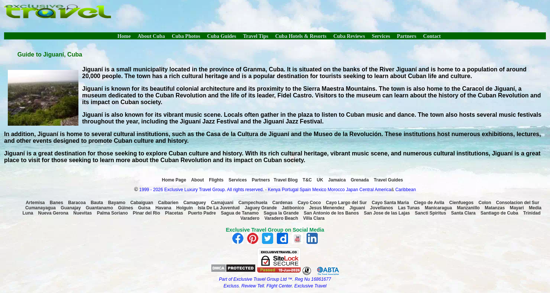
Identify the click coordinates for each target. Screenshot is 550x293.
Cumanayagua (40, 207)
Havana (163, 207)
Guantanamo (99, 207)
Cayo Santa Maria (390, 202)
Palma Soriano (112, 213)
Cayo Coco (309, 202)
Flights (216, 180)
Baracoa (76, 202)
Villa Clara (313, 218)
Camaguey (194, 202)
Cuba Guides (221, 36)
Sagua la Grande (281, 213)
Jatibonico (293, 207)
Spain (305, 189)
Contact (432, 36)
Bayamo (117, 202)
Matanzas (495, 207)
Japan (352, 189)
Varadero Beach (281, 218)
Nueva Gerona (53, 213)
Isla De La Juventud (219, 207)
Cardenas (282, 202)
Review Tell (253, 286)
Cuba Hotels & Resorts (300, 36)
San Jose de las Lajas (387, 213)
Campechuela (252, 202)
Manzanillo (468, 207)
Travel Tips (255, 36)
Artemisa (35, 202)
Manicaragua (438, 207)
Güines (125, 207)
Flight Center (279, 286)
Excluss (231, 286)
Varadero (249, 218)
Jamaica (337, 180)
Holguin (184, 207)
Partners (406, 36)
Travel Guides (388, 180)
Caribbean (405, 189)
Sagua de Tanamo (240, 213)
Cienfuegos (461, 202)
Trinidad (532, 213)
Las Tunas (409, 207)
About (197, 180)
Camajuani (222, 202)
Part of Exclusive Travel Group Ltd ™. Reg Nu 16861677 (275, 279)
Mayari (517, 207)
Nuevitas (82, 213)
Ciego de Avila (429, 202)
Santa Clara (463, 213)
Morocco (336, 189)
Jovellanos (381, 207)
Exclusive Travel (310, 286)
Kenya (274, 189)
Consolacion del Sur (517, 202)
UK (320, 180)
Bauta (97, 202)
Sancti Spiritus (430, 213)
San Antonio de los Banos (331, 213)
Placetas (174, 213)
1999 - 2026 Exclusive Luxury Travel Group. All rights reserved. (201, 189)
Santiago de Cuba (499, 213)
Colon (485, 202)
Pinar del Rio (146, 213)
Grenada (360, 180)
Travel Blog (286, 180)
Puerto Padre (202, 213)
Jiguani (357, 207)
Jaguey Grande (261, 207)
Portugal (291, 189)
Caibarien (168, 202)
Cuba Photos (186, 36)
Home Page (174, 180)
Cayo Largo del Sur (346, 202)
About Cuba (151, 36)
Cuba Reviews (349, 36)
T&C (307, 180)
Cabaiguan (141, 202)
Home (124, 36)
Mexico (319, 189)
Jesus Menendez (326, 207)
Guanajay (71, 207)
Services (381, 36)
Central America (375, 189)
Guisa (144, 207)
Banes (56, 202)
